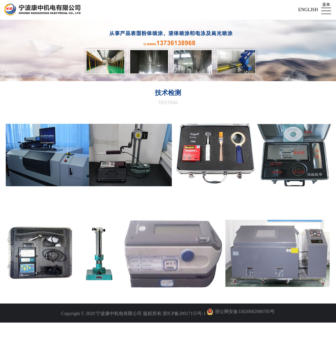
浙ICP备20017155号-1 (183, 313)
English (308, 9)
